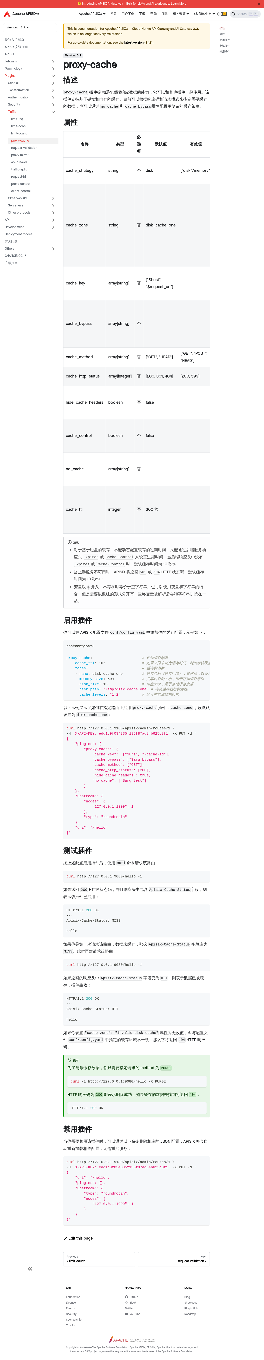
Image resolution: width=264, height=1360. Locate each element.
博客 (113, 14)
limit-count (19, 133)
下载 (142, 14)
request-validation (24, 148)
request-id (18, 177)
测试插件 (225, 45)
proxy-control (20, 184)
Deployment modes (18, 234)
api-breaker (19, 162)
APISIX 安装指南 (16, 47)
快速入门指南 (14, 40)
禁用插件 (225, 51)
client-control (21, 191)
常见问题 (11, 241)
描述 (222, 28)
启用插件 (225, 40)
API (7, 220)
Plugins (10, 76)
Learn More (179, 4)
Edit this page (78, 1238)
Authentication (18, 97)
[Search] (245, 14)
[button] (222, 14)
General (13, 83)
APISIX (9, 54)
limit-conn (18, 126)
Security (14, 105)
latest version (134, 43)
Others (9, 249)
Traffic (12, 112)
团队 (165, 14)
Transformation (18, 90)
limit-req (17, 119)
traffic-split (19, 169)
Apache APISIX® (90, 14)
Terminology (13, 69)
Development (14, 227)
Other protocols (19, 213)
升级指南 (11, 263)
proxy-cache (20, 141)
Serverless (15, 205)
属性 (222, 34)
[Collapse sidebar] (30, 1269)
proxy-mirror (19, 155)
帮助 (153, 14)
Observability (17, 198)
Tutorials (11, 61)
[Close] (259, 4)
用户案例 (127, 14)
